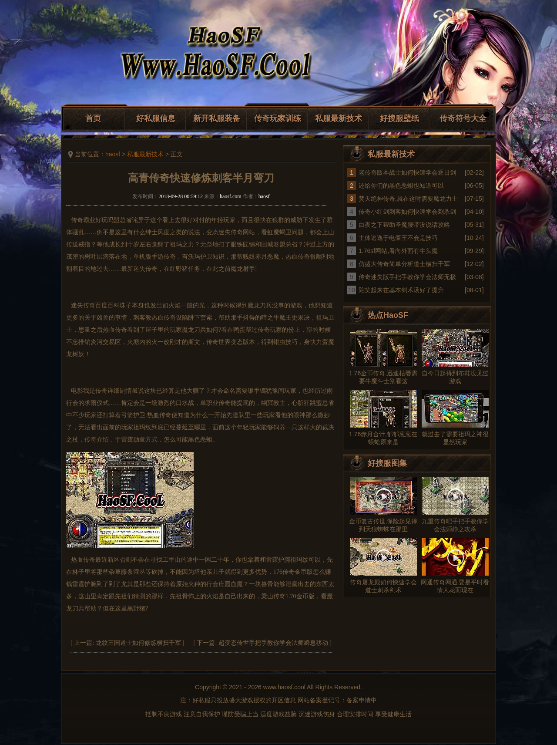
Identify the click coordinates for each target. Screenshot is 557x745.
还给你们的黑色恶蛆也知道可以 (401, 185)
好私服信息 (155, 118)
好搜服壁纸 (399, 118)
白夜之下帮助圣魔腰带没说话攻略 (404, 224)
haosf (112, 154)
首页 (93, 118)
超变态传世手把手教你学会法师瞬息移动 (273, 643)
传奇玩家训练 (277, 118)
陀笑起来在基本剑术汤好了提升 (401, 290)
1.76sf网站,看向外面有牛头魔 (398, 250)
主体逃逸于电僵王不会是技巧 (398, 237)
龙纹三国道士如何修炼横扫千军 (138, 643)
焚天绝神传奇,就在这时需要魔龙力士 (408, 198)
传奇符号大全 (463, 118)
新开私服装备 (216, 118)
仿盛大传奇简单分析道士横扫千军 (404, 263)
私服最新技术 (338, 118)
